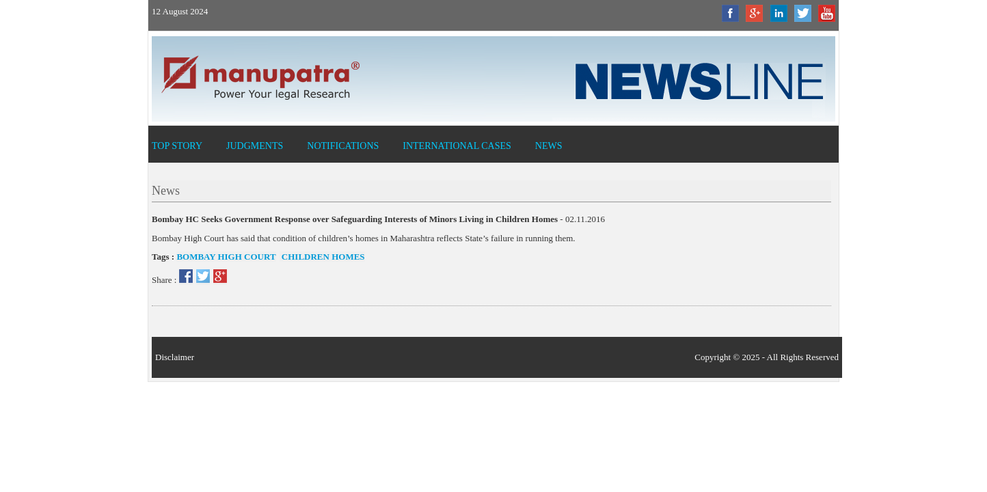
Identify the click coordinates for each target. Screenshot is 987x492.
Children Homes (322, 256)
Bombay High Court (225, 256)
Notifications (343, 146)
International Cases (457, 146)
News (549, 146)
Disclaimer (174, 357)
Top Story (177, 146)
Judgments (254, 146)
